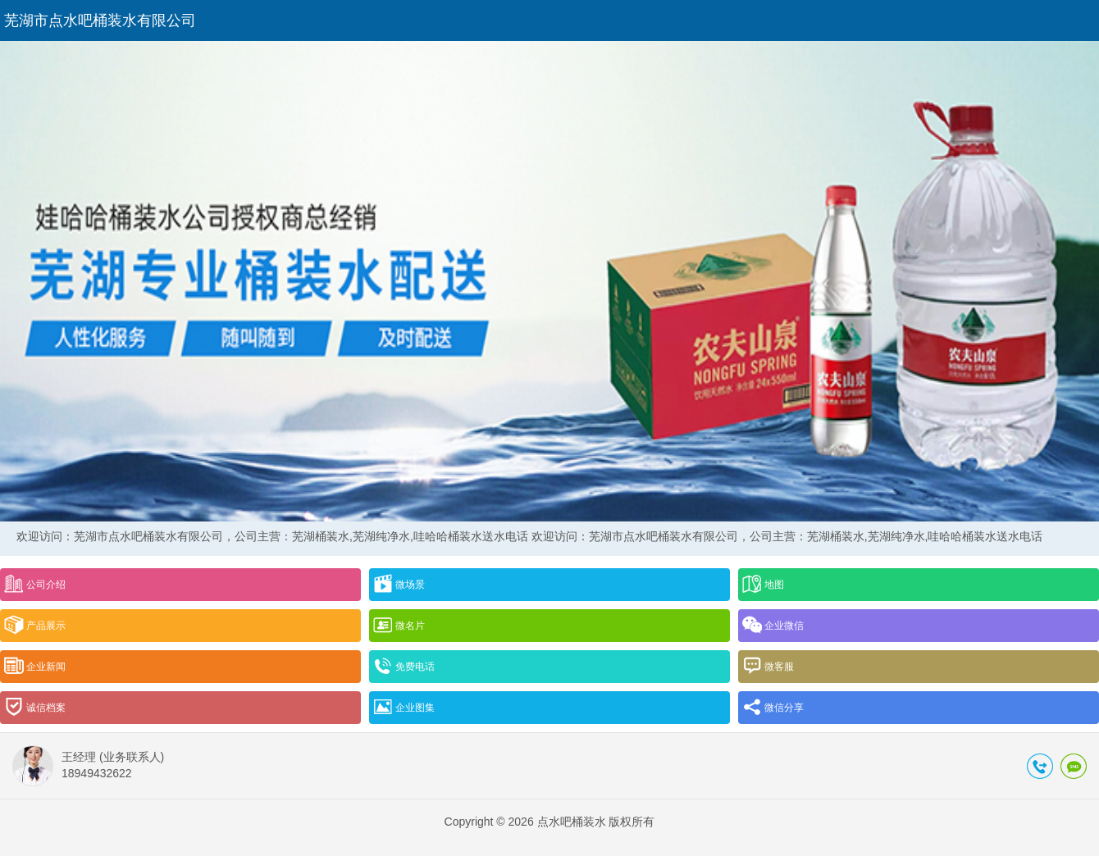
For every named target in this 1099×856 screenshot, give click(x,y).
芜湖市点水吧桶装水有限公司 (100, 20)
